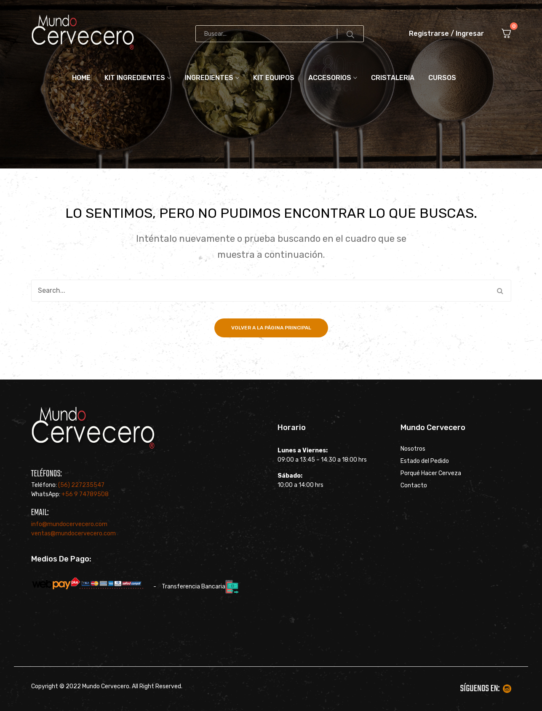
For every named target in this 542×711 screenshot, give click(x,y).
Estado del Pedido (424, 461)
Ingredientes (209, 78)
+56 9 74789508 (85, 494)
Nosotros (412, 449)
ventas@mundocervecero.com (73, 533)
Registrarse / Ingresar (446, 33)
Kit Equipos (273, 78)
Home (81, 78)
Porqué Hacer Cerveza (430, 473)
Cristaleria (392, 78)
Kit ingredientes (134, 78)
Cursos (442, 78)
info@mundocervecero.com (69, 524)
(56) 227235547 (81, 485)
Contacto (413, 486)
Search (350, 33)
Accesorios (329, 78)
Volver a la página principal (271, 328)
